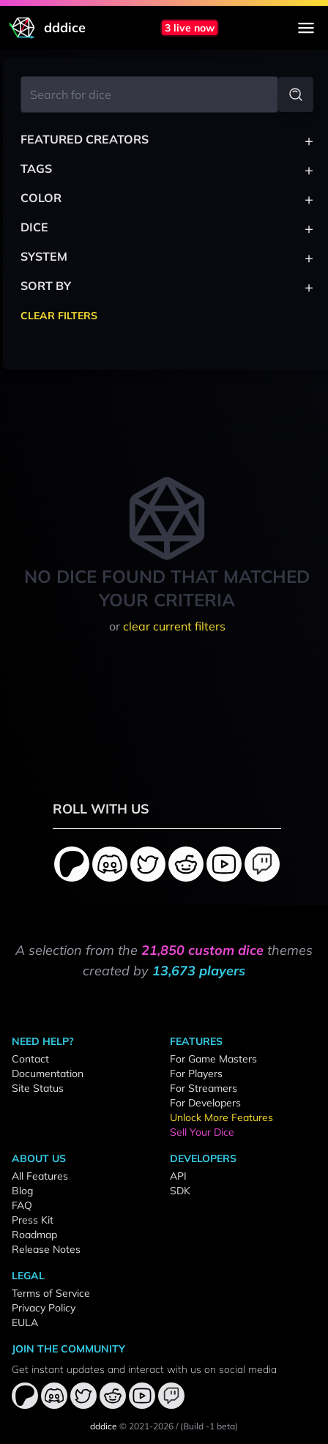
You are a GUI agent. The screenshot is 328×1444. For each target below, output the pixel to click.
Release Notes (46, 1249)
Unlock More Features (221, 1117)
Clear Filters (58, 315)
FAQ (22, 1205)
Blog (22, 1190)
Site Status (38, 1088)
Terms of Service (51, 1293)
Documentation (47, 1073)
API (178, 1176)
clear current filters (174, 626)
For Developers (205, 1102)
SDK (180, 1190)
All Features (40, 1176)
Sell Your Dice (202, 1132)
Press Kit (32, 1220)
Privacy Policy (43, 1307)
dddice (103, 1426)
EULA (25, 1322)
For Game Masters (213, 1058)
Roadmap (34, 1234)
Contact (30, 1058)
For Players (196, 1073)
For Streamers (203, 1088)
